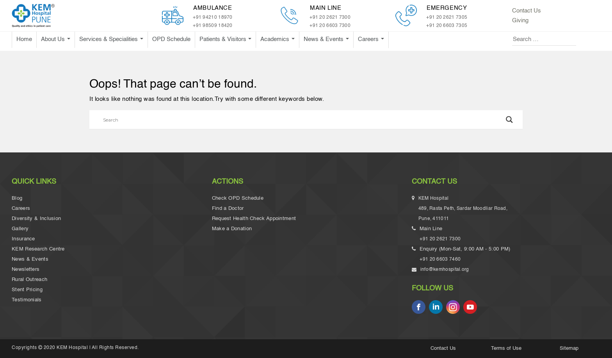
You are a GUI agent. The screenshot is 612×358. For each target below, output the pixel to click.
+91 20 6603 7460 (440, 259)
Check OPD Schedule (237, 198)
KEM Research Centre (38, 249)
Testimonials (27, 300)
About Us (53, 39)
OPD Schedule (171, 39)
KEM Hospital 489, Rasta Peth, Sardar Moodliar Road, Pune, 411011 (463, 210)
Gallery (20, 228)
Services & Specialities (109, 39)
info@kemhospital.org (444, 270)
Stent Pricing (27, 289)
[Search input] (302, 119)
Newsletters (25, 269)
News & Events (324, 39)
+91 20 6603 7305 (446, 25)
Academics (275, 39)
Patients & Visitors (223, 39)
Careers (369, 39)
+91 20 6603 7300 (330, 25)
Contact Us (526, 11)
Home (24, 39)
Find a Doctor (228, 208)
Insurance (23, 239)
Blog (17, 198)
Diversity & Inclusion (36, 218)
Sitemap (569, 348)
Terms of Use (506, 348)
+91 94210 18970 (213, 17)
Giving (520, 20)
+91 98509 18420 (213, 25)
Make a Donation (232, 228)
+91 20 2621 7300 (330, 17)
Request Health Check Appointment (254, 218)
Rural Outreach (29, 279)
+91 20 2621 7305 (446, 17)
